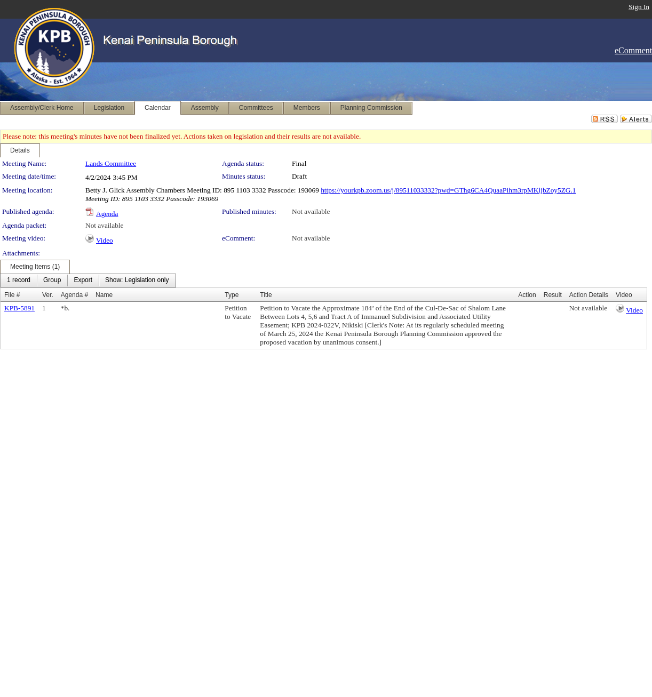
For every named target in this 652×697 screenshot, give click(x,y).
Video (104, 240)
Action (527, 295)
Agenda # (74, 295)
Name (104, 295)
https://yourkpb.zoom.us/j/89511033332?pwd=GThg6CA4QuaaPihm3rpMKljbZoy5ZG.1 (448, 190)
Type (231, 295)
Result (553, 295)
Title (266, 295)
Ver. (47, 295)
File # (12, 295)
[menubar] (88, 280)
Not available (311, 211)
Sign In (639, 7)
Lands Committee (110, 163)
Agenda (107, 214)
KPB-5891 (19, 308)
